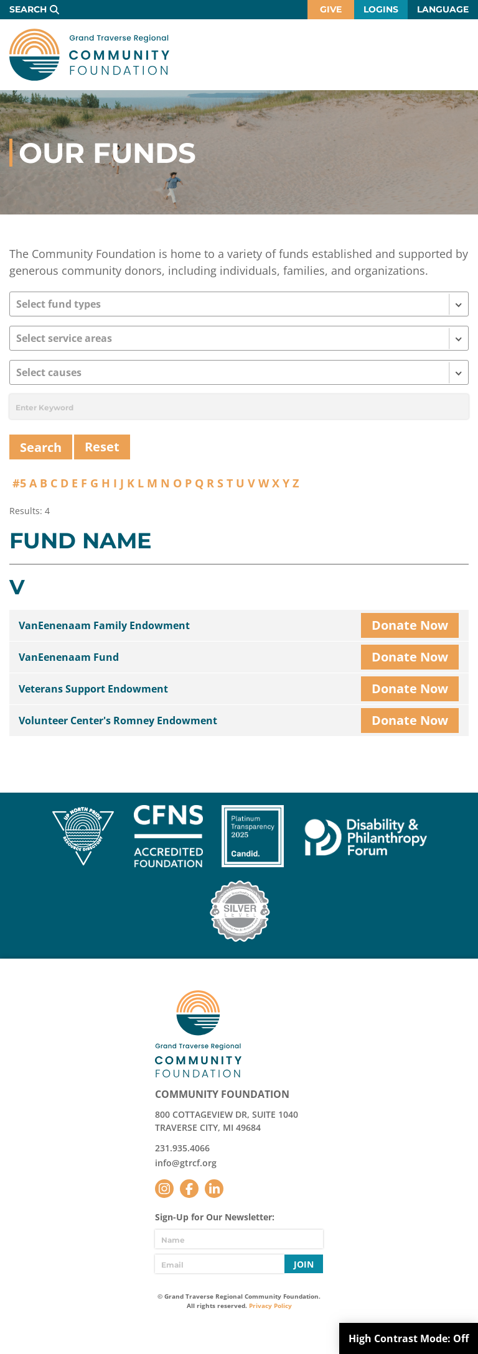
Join (304, 1264)
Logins (380, 9)
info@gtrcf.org (186, 1163)
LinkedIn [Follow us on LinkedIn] (214, 1188)
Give (331, 9)
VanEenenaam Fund (69, 657)
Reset (102, 446)
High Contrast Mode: (409, 1338)
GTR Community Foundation (89, 55)
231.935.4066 (182, 1148)
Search (28, 9)
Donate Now (410, 625)
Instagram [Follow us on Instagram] (164, 1188)
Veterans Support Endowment (93, 689)
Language (443, 9)
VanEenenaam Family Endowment (104, 625)
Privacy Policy (270, 1305)
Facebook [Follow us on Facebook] (189, 1188)
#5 (19, 483)
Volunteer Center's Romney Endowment (118, 720)
